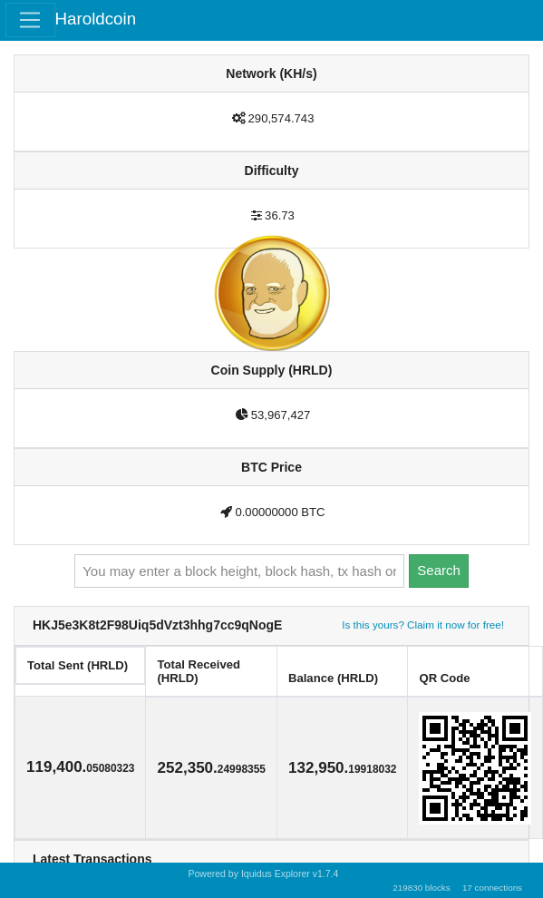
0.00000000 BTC (280, 512)
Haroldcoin (96, 18)
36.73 (280, 215)
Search (439, 570)
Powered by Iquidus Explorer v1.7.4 (264, 873)
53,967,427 (281, 415)
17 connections (492, 888)
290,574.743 (281, 118)
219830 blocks (421, 888)
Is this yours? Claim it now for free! (423, 624)
